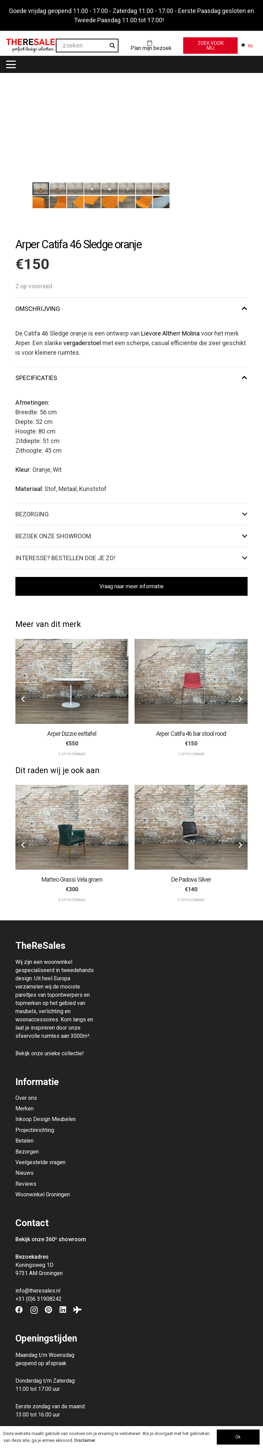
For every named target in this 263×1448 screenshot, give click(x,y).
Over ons (26, 1098)
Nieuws (24, 1173)
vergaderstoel (82, 343)
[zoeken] (87, 45)
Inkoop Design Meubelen (45, 1119)
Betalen (24, 1140)
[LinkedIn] (63, 1310)
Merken (24, 1108)
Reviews (25, 1184)
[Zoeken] (112, 45)
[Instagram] (34, 1310)
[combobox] (247, 45)
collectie (72, 1053)
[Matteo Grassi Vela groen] (71, 827)
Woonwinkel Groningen (42, 1194)
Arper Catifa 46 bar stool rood (191, 733)
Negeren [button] (177, 20)
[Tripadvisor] (77, 1310)
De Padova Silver (191, 879)
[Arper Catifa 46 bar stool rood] (191, 681)
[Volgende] (240, 699)
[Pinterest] (48, 1310)
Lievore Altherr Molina (170, 333)
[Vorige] (23, 699)
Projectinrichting (34, 1130)
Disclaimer (84, 1440)
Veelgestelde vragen (40, 1162)
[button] (11, 64)
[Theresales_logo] (33, 45)
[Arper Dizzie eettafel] (71, 681)
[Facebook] (19, 1310)
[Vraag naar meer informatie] (131, 586)
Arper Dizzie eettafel (71, 733)
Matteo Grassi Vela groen (71, 879)
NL (247, 45)
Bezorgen (27, 1151)
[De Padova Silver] (191, 827)
